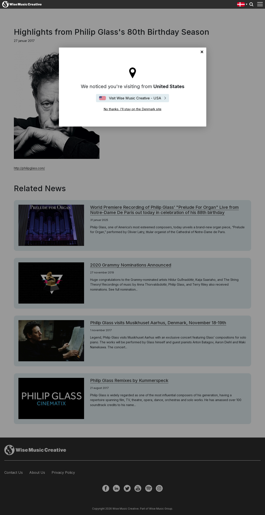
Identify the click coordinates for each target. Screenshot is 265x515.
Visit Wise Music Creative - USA (135, 98)
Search (251, 4)
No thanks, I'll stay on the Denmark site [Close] (202, 52)
